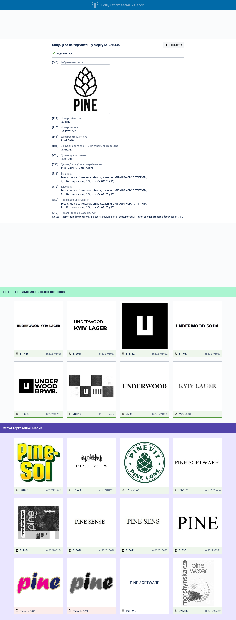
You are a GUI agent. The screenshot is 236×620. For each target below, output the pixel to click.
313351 (181, 550)
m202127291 (78, 610)
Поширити (173, 44)
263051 (128, 414)
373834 (22, 414)
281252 (74, 414)
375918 (74, 353)
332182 (181, 490)
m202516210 (131, 490)
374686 (22, 353)
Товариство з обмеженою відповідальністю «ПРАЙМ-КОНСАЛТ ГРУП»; (104, 177)
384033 (22, 490)
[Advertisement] (118, 24)
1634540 (129, 610)
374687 (181, 353)
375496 (74, 490)
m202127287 (25, 610)
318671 (128, 550)
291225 (181, 610)
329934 (22, 550)
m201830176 (184, 414)
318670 (74, 550)
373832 (128, 353)
